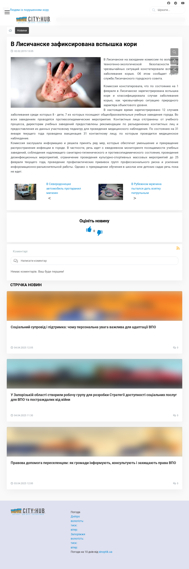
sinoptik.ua (105, 551)
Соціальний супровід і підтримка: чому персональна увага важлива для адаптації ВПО (83, 327)
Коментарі (20, 251)
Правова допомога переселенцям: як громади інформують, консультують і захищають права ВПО (93, 463)
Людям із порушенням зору (29, 10)
